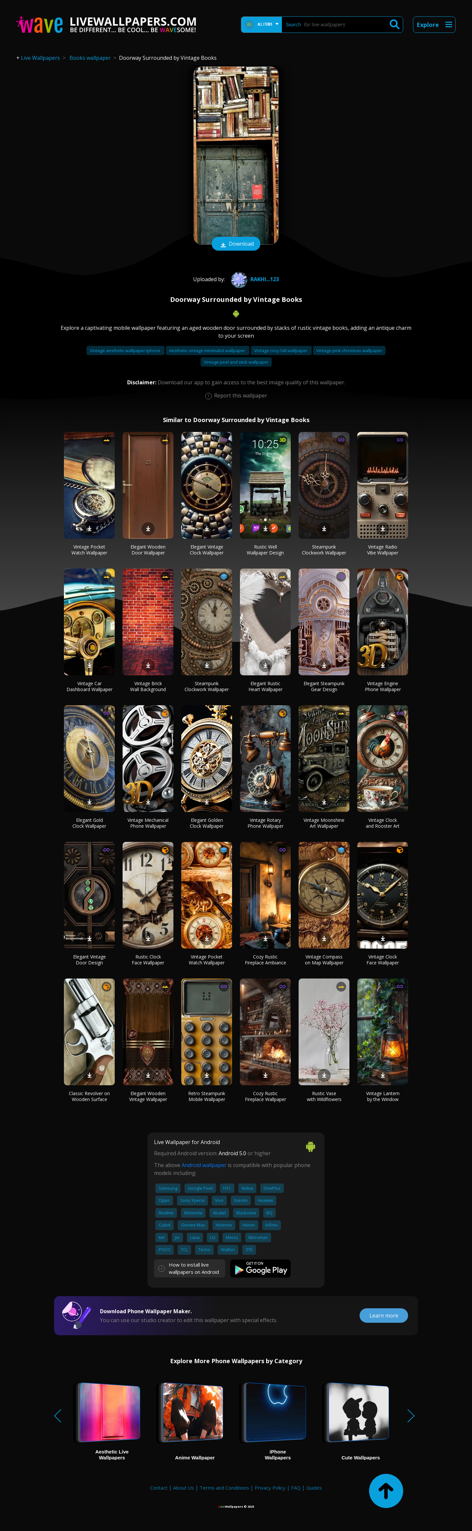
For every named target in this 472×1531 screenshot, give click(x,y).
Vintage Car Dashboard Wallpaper (89, 686)
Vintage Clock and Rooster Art (383, 823)
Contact (158, 1487)
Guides (314, 1487)
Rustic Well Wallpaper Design (265, 550)
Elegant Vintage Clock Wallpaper (207, 550)
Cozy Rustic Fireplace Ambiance (265, 960)
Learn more (383, 1315)
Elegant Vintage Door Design (89, 960)
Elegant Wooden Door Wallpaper (148, 550)
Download (236, 244)
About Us (183, 1487)
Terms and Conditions (224, 1487)
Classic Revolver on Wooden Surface (89, 1096)
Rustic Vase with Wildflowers (324, 1096)
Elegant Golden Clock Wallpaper (207, 823)
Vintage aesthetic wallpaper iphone (125, 350)
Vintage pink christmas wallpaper (349, 350)
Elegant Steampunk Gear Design (324, 686)
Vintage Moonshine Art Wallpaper (324, 823)
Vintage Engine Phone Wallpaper (383, 686)
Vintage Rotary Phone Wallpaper (265, 823)
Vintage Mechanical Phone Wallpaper (148, 823)
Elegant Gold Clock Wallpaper (89, 823)
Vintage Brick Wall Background (148, 686)
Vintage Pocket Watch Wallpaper (89, 550)
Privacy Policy (270, 1487)
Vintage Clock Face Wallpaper (382, 960)
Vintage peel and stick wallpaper (236, 362)
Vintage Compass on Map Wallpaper (324, 960)
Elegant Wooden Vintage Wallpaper (148, 1096)
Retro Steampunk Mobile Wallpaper (206, 1096)
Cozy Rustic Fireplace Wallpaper (265, 1096)
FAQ (296, 1487)
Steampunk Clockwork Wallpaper (324, 550)
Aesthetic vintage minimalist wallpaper (207, 350)
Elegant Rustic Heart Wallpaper (265, 686)
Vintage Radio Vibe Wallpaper (382, 550)
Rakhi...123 (254, 279)
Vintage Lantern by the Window (383, 1096)
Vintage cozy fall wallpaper (281, 350)
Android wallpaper (204, 1165)
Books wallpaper (90, 57)
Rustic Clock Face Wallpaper (148, 960)
